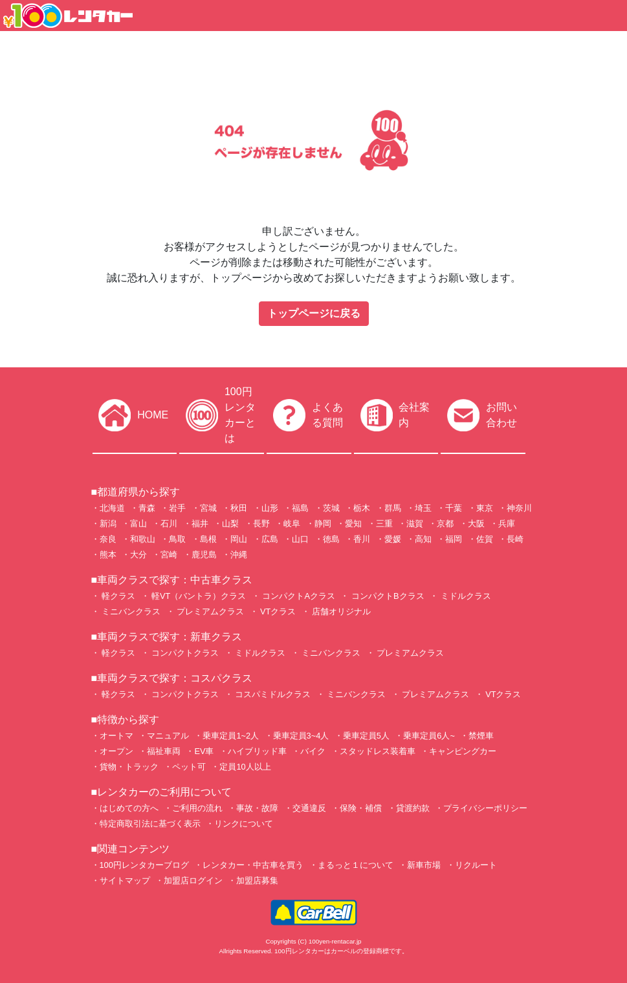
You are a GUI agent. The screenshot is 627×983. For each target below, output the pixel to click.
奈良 (108, 539)
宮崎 (168, 554)
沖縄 (238, 554)
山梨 (230, 523)
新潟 (108, 523)
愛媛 (392, 539)
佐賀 (484, 539)
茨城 (331, 508)
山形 (269, 508)
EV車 (204, 751)
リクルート (476, 865)
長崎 (515, 539)
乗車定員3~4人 (301, 735)
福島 (300, 508)
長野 (261, 523)
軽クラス (118, 596)
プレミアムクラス (210, 611)
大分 (138, 554)
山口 (300, 539)
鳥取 (177, 539)
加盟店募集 (257, 880)
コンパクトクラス (184, 653)
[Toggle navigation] (609, 15)
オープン (116, 751)
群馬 (392, 508)
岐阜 (291, 523)
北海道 (112, 508)
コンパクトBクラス (386, 596)
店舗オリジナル (340, 611)
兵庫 (506, 523)
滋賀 (414, 523)
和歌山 (142, 539)
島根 (208, 539)
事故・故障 (257, 808)
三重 (384, 523)
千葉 (453, 508)
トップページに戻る (313, 313)
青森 (146, 508)
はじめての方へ (129, 808)
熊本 (108, 554)
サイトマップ (125, 880)
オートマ (116, 735)
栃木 (361, 508)
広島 (269, 539)
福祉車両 (164, 751)
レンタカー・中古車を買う (253, 865)
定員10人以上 (244, 767)
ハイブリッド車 (257, 751)
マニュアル (168, 735)
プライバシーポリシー (485, 808)
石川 (168, 523)
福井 (200, 523)
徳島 (331, 539)
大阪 (476, 523)
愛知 (353, 523)
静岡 (322, 523)
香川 (361, 539)
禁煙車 (481, 735)
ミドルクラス (464, 596)
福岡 (453, 539)
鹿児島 (204, 554)
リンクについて (243, 823)
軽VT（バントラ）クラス (198, 596)
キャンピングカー (462, 751)
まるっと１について (355, 865)
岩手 (177, 508)
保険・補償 (361, 808)
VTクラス (277, 611)
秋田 (238, 508)
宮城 (208, 508)
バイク (312, 751)
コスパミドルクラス (272, 694)
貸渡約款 (413, 808)
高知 (423, 539)
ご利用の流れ (197, 808)
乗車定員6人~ (429, 735)
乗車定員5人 (366, 735)
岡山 (238, 539)
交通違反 (309, 808)
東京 (484, 508)
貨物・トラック (129, 767)
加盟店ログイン (193, 880)
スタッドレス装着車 (377, 751)
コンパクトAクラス (297, 596)
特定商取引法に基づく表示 (150, 823)
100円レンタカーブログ (144, 865)
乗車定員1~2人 (231, 735)
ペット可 (189, 767)
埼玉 (423, 508)
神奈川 (519, 508)
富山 (138, 523)
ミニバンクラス (130, 611)
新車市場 (424, 865)
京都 (445, 523)
